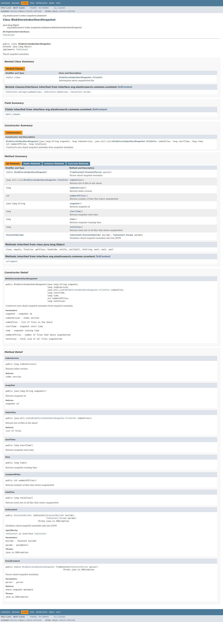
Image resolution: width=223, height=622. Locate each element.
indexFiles (76, 180)
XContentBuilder (15, 235)
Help (58, 3)
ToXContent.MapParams (56, 92)
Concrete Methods (78, 163)
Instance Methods (54, 163)
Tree (32, 3)
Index (51, 3)
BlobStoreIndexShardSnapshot (22, 141)
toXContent (76, 235)
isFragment (11, 261)
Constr (28, 11)
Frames (33, 8)
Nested (13, 11)
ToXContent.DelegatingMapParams (24, 92)
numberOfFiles (77, 196)
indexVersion (77, 188)
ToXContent (9, 35)
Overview (5, 3)
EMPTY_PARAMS (13, 114)
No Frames (44, 8)
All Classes (59, 8)
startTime (75, 211)
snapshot (74, 203)
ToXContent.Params (80, 92)
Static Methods (31, 163)
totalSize (75, 227)
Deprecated (41, 3)
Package (15, 3)
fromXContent (77, 172)
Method (38, 11)
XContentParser (93, 172)
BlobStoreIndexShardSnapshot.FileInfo (80, 77)
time (72, 219)
